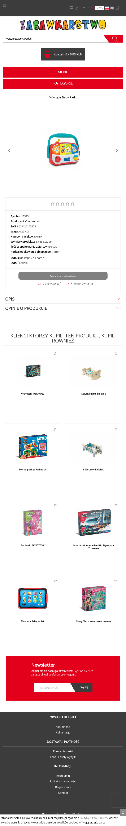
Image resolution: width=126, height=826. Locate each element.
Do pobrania (63, 787)
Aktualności (63, 727)
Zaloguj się (118, 8)
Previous (9, 150)
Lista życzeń (90, 8)
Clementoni (32, 221)
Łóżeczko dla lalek (93, 469)
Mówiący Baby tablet (32, 621)
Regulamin (63, 776)
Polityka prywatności (63, 781)
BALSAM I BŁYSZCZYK (32, 545)
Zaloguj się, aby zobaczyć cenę (63, 276)
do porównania (80, 283)
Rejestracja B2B (77, 8)
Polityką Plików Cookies (93, 818)
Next (117, 150)
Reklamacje (63, 732)
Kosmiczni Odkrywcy (32, 393)
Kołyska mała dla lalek (93, 393)
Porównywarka (83, 8)
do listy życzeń (49, 283)
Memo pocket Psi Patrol (32, 469)
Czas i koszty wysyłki (63, 757)
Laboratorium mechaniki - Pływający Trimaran (93, 547)
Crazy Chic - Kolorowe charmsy (93, 621)
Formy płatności (63, 751)
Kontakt (63, 793)
